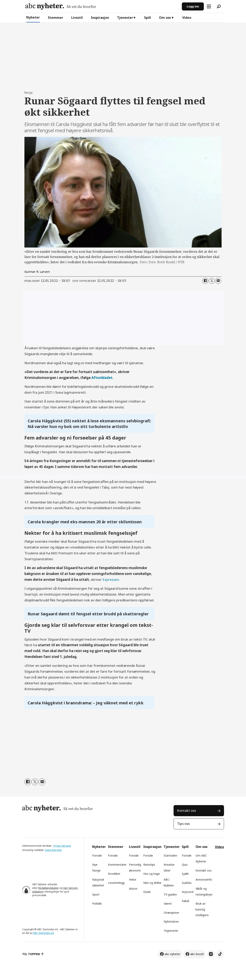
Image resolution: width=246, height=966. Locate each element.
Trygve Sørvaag (62, 845)
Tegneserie (171, 930)
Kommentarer (117, 864)
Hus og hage (151, 874)
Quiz (185, 864)
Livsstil (77, 17)
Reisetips (149, 864)
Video (186, 17)
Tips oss (183, 823)
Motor (133, 888)
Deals (147, 892)
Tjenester (125, 17)
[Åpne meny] (209, 6)
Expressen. (111, 579)
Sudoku (187, 883)
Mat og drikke (152, 883)
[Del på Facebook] (205, 281)
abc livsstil (197, 954)
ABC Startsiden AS (43, 933)
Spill (147, 17)
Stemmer (55, 17)
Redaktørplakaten (48, 888)
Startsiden (170, 855)
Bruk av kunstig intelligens (202, 909)
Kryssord (187, 892)
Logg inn (193, 6)
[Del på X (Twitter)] (212, 281)
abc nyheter (172, 954)
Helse (132, 879)
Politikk (97, 903)
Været (168, 903)
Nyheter (33, 17)
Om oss (165, 17)
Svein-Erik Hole (53, 850)
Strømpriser (171, 913)
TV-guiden (170, 894)
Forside (97, 855)
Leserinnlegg (116, 883)
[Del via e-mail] (218, 281)
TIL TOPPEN (31, 954)
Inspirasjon (100, 17)
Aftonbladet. (102, 377)
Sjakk (185, 874)
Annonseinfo (204, 879)
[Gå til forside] (60, 6)
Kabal (185, 901)
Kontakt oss (186, 810)
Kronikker (114, 874)
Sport (95, 894)
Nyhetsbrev (171, 921)
